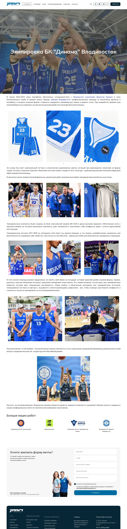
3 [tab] (63, 218)
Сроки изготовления (32, 527)
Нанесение (66, 4)
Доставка (29, 525)
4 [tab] (66, 218)
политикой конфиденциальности (86, 488)
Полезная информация (55, 4)
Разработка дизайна (50, 520)
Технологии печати (49, 525)
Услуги (44, 4)
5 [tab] (69, 218)
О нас (12, 516)
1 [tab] (63, 163)
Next (122, 200)
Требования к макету (50, 522)
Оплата (28, 522)
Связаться (115, 4)
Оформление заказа (32, 516)
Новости (12, 522)
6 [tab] (70, 276)
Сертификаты (14, 527)
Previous (5, 200)
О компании (36, 4)
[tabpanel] (26, 136)
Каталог (26, 4)
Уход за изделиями (49, 527)
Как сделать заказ (31, 520)
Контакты (75, 4)
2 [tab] (61, 218)
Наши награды (14, 525)
